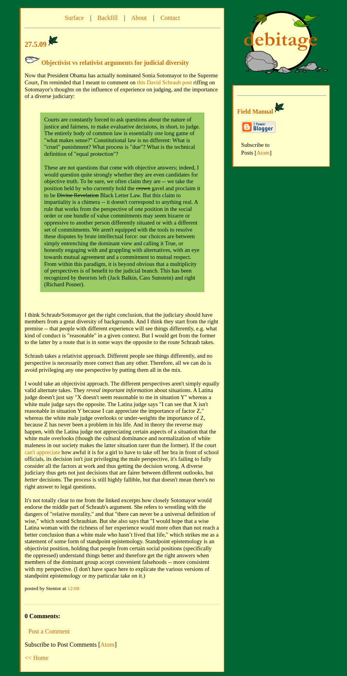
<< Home (36, 658)
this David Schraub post (164, 82)
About (139, 17)
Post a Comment (49, 631)
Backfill (108, 17)
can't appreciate (42, 452)
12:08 (73, 588)
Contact (170, 17)
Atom (107, 644)
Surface (74, 17)
